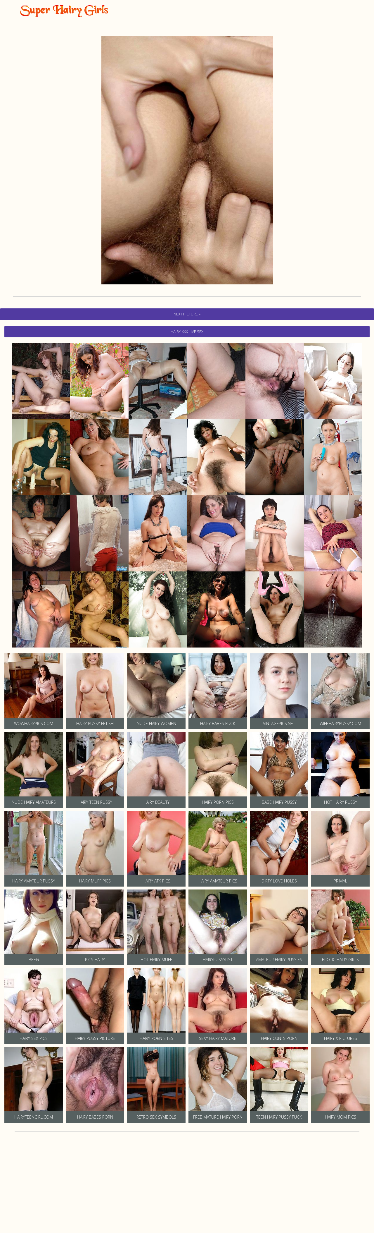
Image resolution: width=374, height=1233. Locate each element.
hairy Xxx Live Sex (187, 331)
